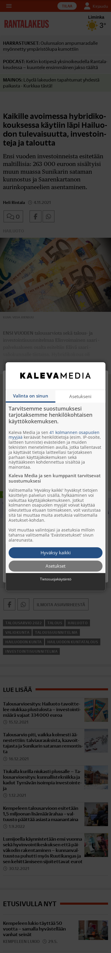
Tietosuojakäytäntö (55, 579)
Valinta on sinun (30, 396)
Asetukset (55, 566)
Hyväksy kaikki (56, 552)
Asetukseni (80, 396)
